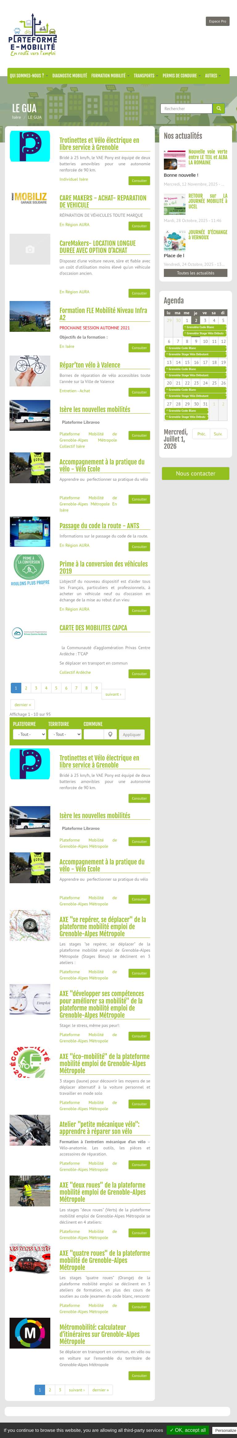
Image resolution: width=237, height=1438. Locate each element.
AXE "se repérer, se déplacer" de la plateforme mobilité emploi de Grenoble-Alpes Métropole (103, 927)
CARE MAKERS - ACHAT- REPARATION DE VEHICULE (103, 201)
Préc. (202, 434)
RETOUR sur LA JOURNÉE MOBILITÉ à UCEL (208, 201)
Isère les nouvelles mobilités (95, 410)
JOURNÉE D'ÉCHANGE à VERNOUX (208, 235)
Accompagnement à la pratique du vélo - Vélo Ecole (102, 465)
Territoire (58, 724)
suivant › (113, 694)
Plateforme (24, 724)
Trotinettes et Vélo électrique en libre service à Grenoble (99, 143)
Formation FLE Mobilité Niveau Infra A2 (103, 314)
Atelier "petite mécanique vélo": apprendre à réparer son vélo (99, 1127)
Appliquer (132, 734)
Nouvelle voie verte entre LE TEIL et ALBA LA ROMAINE (208, 157)
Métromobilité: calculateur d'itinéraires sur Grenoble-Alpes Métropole (99, 1334)
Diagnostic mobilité (69, 75)
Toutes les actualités (195, 273)
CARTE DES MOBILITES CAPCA (93, 628)
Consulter (139, 180)
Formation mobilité (110, 75)
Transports (146, 75)
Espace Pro (217, 21)
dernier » (23, 704)
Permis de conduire (182, 75)
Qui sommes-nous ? (29, 75)
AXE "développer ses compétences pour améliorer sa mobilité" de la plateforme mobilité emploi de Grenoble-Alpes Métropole (102, 1004)
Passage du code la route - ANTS (99, 526)
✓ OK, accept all (188, 1430)
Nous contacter (195, 473)
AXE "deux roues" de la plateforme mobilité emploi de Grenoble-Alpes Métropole (103, 1192)
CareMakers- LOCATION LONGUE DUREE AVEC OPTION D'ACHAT (98, 246)
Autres (213, 75)
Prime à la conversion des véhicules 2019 (104, 567)
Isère (16, 117)
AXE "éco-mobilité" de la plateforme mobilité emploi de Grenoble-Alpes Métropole (105, 1064)
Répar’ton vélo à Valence (90, 365)
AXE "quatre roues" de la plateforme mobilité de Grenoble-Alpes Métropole (105, 1260)
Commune (93, 724)
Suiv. (218, 434)
